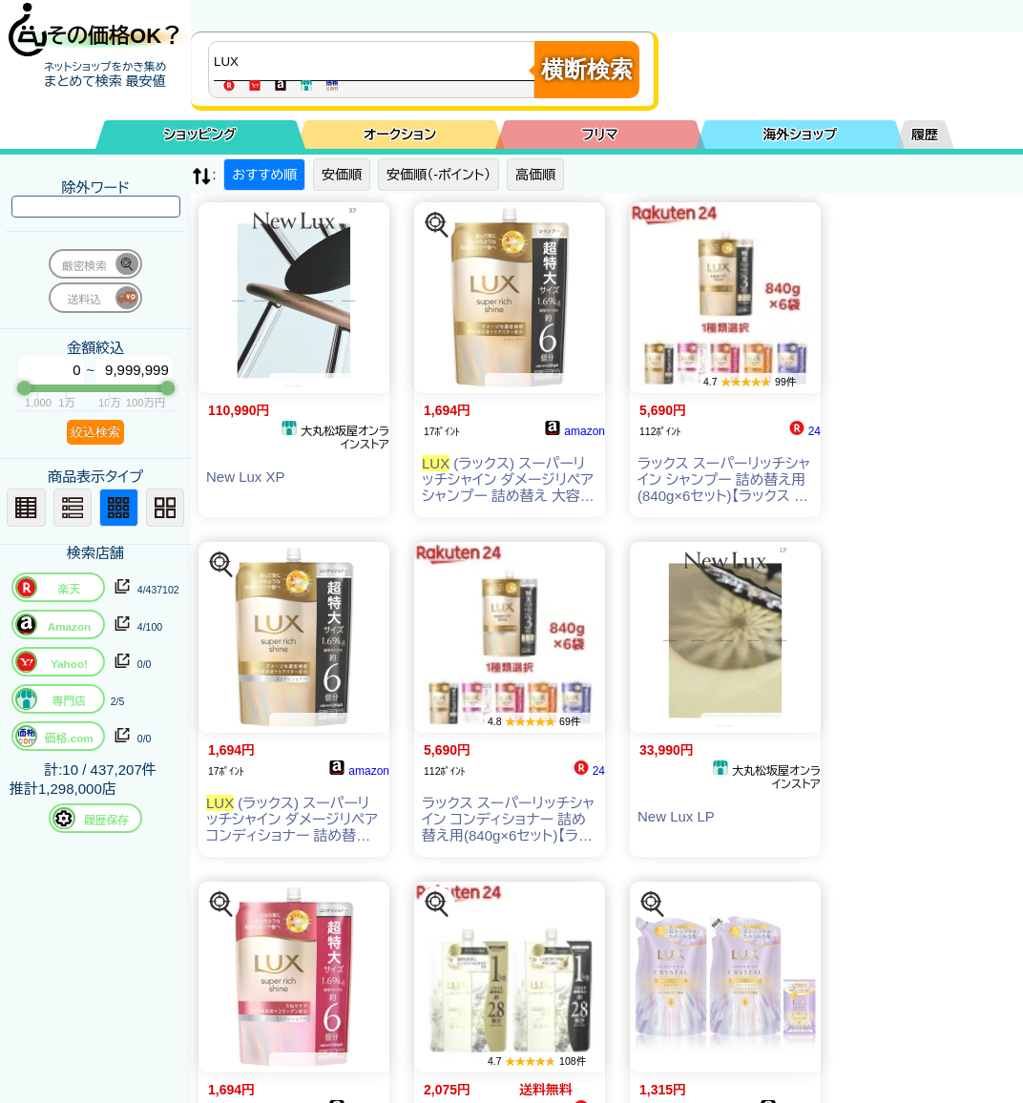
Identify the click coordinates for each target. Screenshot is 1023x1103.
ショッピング (200, 134)
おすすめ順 (264, 174)
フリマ (600, 134)
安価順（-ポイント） (438, 174)
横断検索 (587, 69)
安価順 (342, 174)
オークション (400, 134)
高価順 (535, 174)
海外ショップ (799, 134)
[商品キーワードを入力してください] (376, 61)
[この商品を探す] (437, 225)
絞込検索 (95, 432)
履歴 (924, 134)
